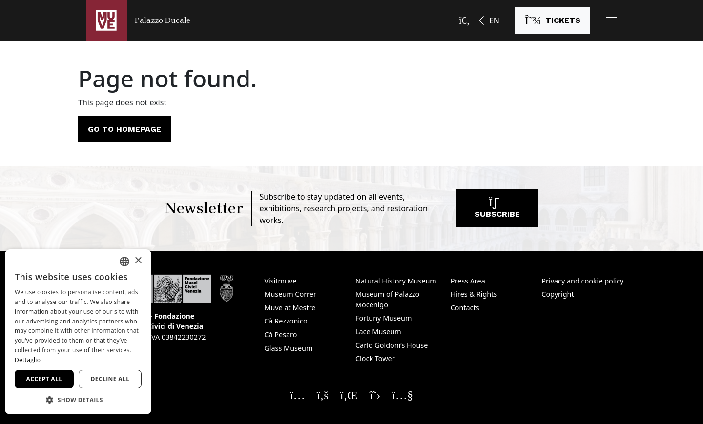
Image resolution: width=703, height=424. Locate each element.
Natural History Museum (395, 280)
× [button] (138, 260)
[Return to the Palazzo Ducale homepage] (138, 20)
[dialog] (78, 331)
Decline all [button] (110, 379)
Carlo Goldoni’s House (391, 345)
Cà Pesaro (280, 334)
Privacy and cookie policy (582, 280)
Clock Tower (375, 358)
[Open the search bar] (464, 20)
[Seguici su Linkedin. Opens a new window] (349, 394)
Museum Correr (290, 294)
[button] (611, 20)
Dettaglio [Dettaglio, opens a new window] (28, 360)
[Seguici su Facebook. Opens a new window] (323, 394)
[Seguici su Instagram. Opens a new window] (297, 394)
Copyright (557, 294)
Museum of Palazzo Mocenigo (387, 299)
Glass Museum (288, 348)
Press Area (468, 280)
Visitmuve (280, 280)
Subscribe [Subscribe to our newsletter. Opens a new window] (497, 210)
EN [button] (494, 20)
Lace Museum (378, 331)
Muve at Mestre (289, 307)
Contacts (465, 307)
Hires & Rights (474, 294)
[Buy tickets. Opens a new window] (552, 20)
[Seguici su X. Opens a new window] (375, 394)
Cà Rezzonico (285, 320)
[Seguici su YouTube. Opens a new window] (402, 394)
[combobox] (124, 261)
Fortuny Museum (383, 318)
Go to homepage (124, 129)
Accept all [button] (44, 379)
